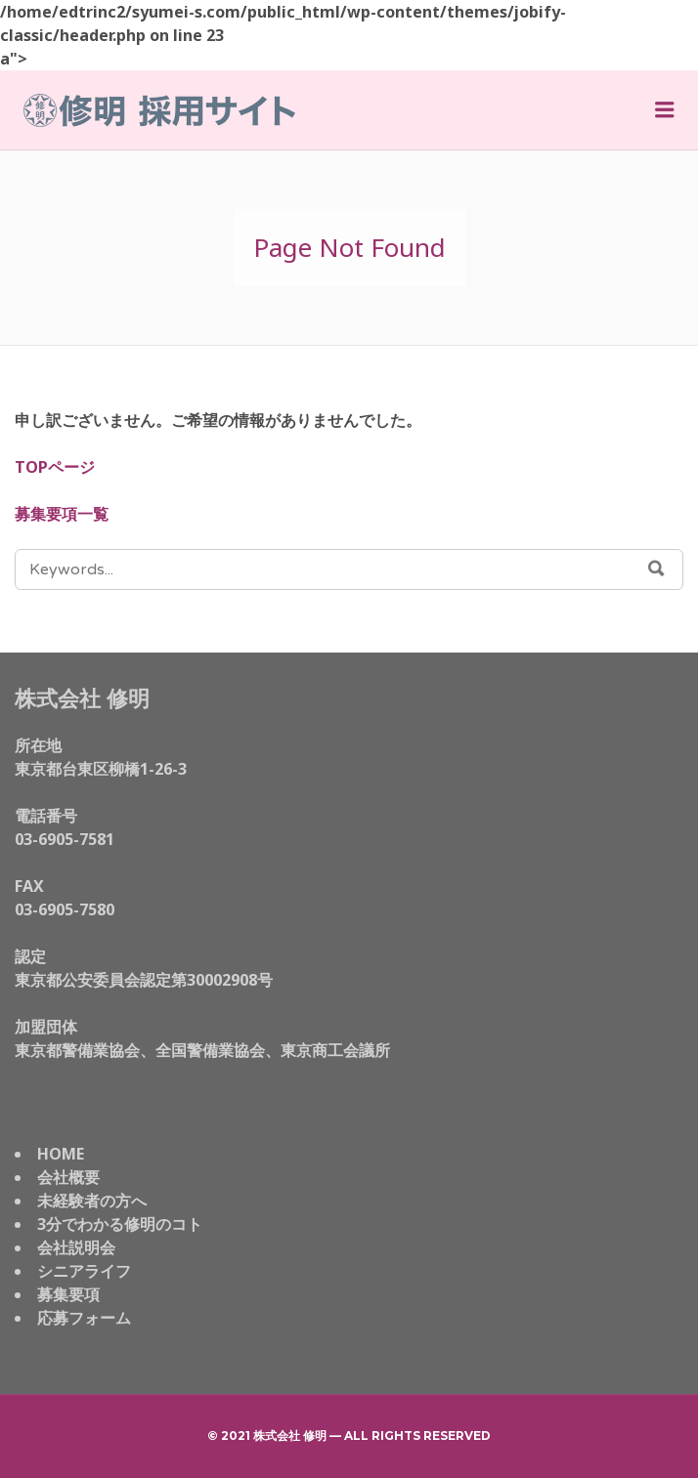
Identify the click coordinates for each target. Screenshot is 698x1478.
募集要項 (68, 1294)
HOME (60, 1153)
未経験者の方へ (92, 1200)
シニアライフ (84, 1271)
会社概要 (68, 1177)
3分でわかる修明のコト (119, 1224)
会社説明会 (76, 1247)
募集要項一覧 (62, 514)
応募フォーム (84, 1318)
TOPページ (55, 467)
